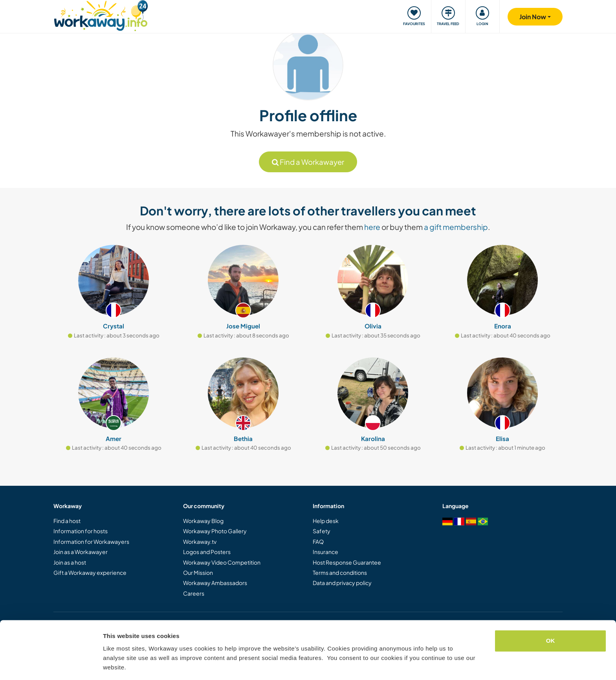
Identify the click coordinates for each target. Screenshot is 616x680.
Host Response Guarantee (347, 562)
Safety (321, 530)
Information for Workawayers (91, 541)
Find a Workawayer (308, 161)
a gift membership (456, 227)
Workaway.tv (199, 541)
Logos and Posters (207, 551)
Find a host (67, 520)
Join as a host (69, 562)
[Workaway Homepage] (100, 14)
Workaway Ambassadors (215, 582)
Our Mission (198, 572)
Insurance (325, 551)
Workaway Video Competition (221, 562)
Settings (114, 664)
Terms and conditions (340, 572)
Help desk (326, 520)
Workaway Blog (203, 520)
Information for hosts (80, 530)
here (372, 227)
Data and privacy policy (342, 582)
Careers (193, 593)
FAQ (318, 541)
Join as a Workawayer (80, 551)
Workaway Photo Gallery (215, 530)
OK (550, 616)
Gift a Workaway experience (89, 572)
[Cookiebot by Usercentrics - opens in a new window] (50, 665)
